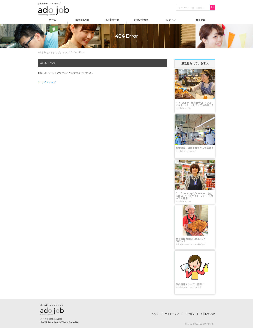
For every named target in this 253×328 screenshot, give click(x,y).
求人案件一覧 (112, 19)
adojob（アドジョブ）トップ (53, 52)
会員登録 (200, 19)
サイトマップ (47, 82)
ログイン (171, 19)
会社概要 (190, 313)
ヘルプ (155, 313)
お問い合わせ (141, 19)
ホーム (52, 19)
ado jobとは (82, 19)
